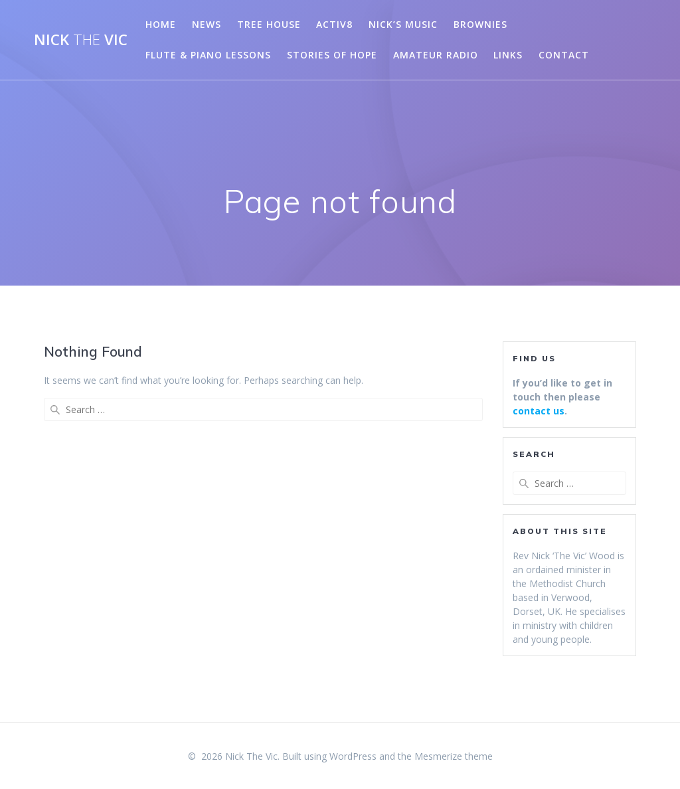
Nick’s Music (403, 24)
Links (508, 54)
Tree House (269, 24)
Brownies (480, 24)
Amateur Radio (435, 54)
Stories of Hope (332, 54)
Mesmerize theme (453, 756)
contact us (538, 410)
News (206, 24)
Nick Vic (81, 40)
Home (160, 24)
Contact (564, 54)
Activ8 (334, 24)
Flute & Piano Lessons (208, 54)
